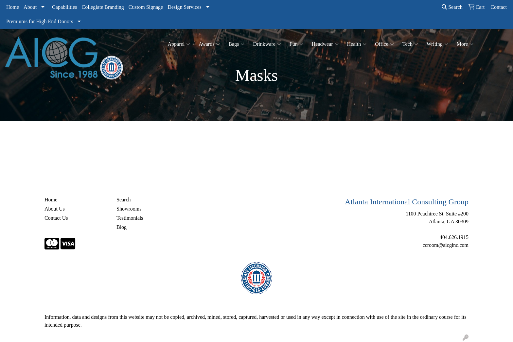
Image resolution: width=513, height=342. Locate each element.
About (30, 7)
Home (12, 7)
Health (357, 44)
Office (384, 44)
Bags (236, 44)
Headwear (325, 44)
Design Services (185, 7)
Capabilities (64, 7)
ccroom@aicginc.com (446, 245)
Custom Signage (146, 7)
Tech (410, 44)
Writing (437, 44)
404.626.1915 (454, 237)
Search (452, 7)
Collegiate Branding (103, 7)
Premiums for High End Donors (39, 21)
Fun (296, 44)
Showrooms (128, 209)
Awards (209, 44)
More (465, 44)
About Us (54, 209)
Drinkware (267, 44)
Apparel (179, 44)
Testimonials (129, 218)
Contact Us (56, 218)
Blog (121, 227)
